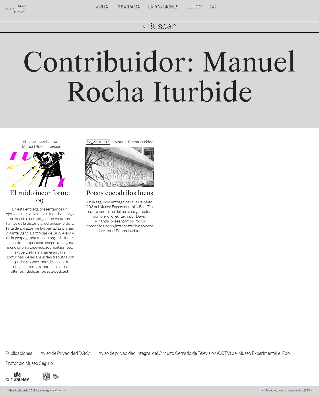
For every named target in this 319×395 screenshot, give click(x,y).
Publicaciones (19, 353)
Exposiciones (163, 7)
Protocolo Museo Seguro (29, 363)
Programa (128, 7)
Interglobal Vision (52, 390)
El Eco (194, 7)
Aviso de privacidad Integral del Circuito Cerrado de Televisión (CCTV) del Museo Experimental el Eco (194, 353)
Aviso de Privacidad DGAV (65, 353)
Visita (101, 7)
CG (213, 7)
